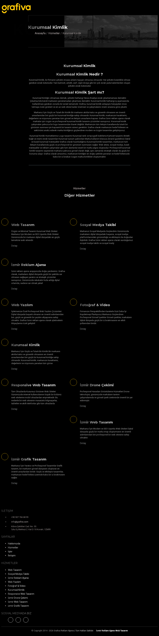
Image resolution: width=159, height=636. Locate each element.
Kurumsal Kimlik (16, 590)
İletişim (12, 555)
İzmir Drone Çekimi (18, 598)
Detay (14, 245)
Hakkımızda (14, 543)
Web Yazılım (14, 582)
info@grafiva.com (19, 522)
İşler (10, 551)
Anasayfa (40, 33)
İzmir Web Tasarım (18, 601)
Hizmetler (54, 33)
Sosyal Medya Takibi (18, 574)
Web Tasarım (15, 570)
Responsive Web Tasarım (21, 594)
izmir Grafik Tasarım (18, 605)
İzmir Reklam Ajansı (18, 578)
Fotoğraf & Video (16, 586)
